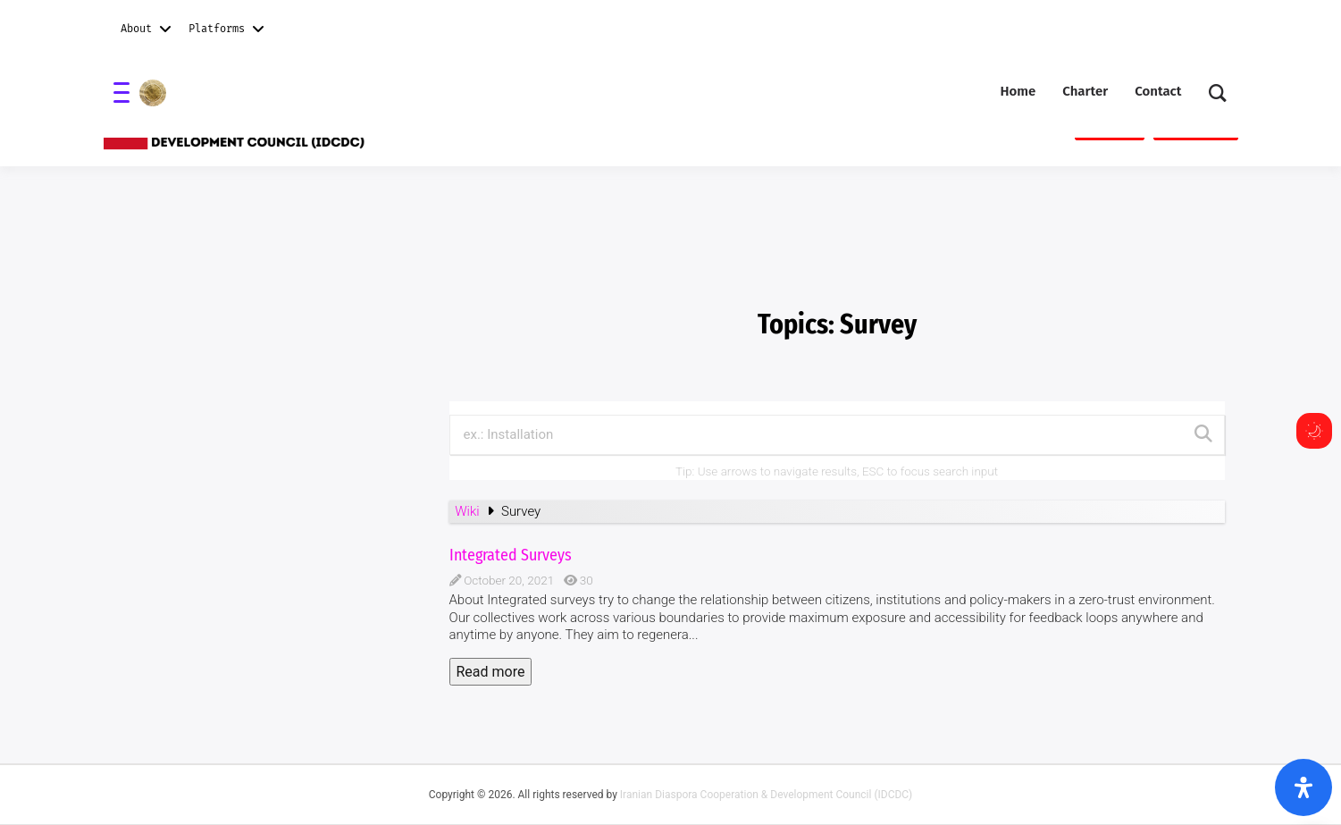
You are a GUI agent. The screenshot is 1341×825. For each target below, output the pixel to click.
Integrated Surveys (510, 555)
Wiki (468, 511)
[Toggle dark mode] (1314, 431)
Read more (491, 671)
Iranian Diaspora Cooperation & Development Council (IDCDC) (766, 794)
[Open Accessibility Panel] (1303, 787)
